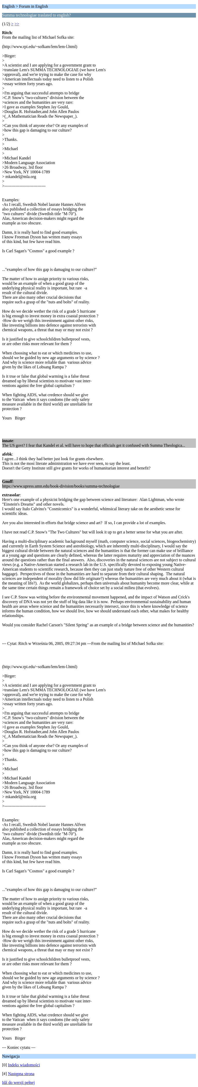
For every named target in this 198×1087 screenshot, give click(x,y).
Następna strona (21, 1074)
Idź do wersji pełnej (18, 1082)
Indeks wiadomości (24, 1065)
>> (16, 24)
